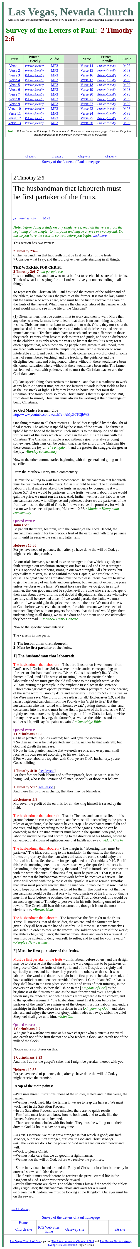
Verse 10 (14, 109)
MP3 (54, 66)
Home (24, 1222)
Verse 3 (14, 75)
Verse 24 (87, 113)
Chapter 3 (84, 156)
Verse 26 (87, 123)
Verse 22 (87, 104)
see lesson (47, 771)
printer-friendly (24, 218)
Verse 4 (14, 80)
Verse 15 (87, 70)
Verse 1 (14, 66)
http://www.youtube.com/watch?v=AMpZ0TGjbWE (51, 414)
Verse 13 (14, 123)
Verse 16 (87, 75)
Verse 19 (87, 89)
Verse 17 (87, 80)
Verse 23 (87, 109)
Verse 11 (14, 113)
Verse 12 (14, 118)
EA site (119, 1229)
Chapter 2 (57, 156)
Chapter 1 (31, 156)
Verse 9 (14, 104)
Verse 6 (14, 89)
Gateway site (74, 1229)
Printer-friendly (34, 65)
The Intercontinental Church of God (73, 1241)
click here (100, 235)
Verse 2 (14, 70)
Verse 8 (14, 99)
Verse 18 (87, 85)
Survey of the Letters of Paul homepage (71, 162)
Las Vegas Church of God (25, 1241)
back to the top (20, 1209)
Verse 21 (87, 99)
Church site (23, 1229)
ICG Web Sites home (49, 1229)
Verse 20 (87, 94)
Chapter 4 (111, 156)
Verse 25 (87, 118)
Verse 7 (14, 94)
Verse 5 (14, 85)
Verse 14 (87, 66)
